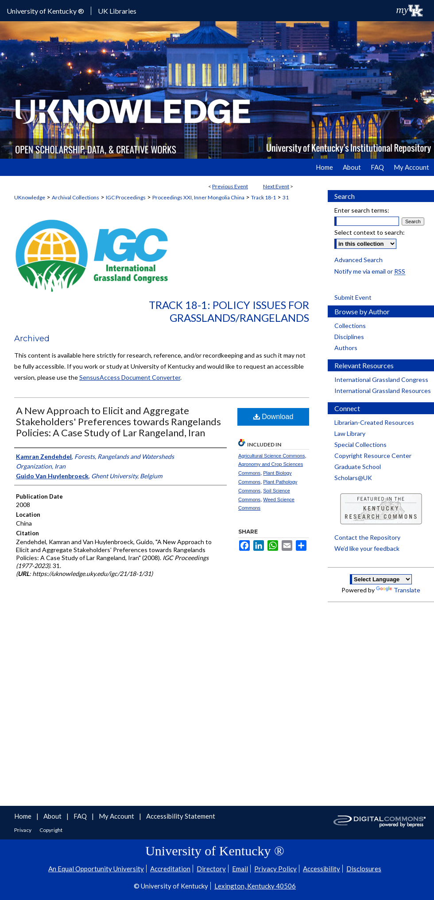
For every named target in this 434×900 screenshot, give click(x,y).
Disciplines (349, 336)
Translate (398, 590)
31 (286, 197)
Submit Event (353, 297)
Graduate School (357, 466)
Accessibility (321, 869)
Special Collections (360, 444)
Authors (345, 347)
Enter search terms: (361, 210)
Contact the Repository (367, 537)
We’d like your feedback (366, 548)
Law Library (349, 433)
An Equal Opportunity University (96, 869)
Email (240, 869)
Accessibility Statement (180, 816)
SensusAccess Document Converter (129, 377)
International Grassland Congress (381, 379)
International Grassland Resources (382, 390)
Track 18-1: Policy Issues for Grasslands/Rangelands (229, 311)
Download (273, 416)
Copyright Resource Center (372, 455)
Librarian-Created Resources (374, 422)
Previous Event (230, 186)
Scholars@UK (353, 477)
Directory (211, 869)
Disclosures (363, 869)
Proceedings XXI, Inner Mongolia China (198, 197)
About (53, 816)
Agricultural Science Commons (271, 455)
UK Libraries (117, 11)
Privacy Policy (275, 869)
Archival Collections (75, 197)
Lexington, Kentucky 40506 (255, 886)
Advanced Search (358, 259)
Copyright (50, 830)
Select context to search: (369, 232)
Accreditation (170, 869)
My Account (117, 816)
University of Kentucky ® (45, 11)
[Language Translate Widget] (381, 579)
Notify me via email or (369, 271)
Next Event (276, 186)
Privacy (23, 830)
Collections (350, 325)
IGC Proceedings (126, 197)
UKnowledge (29, 197)
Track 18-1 (263, 197)
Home (23, 816)
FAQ (81, 816)
